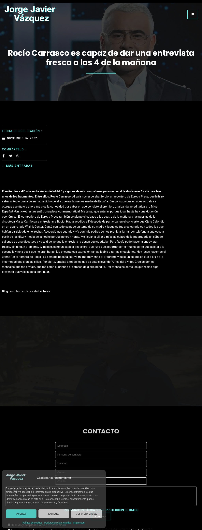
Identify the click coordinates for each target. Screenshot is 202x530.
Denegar (54, 513)
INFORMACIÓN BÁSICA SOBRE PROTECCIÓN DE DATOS (101, 465)
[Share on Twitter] (10, 154)
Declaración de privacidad (57, 522)
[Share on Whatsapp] (17, 154)
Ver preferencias (86, 513)
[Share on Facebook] (3, 154)
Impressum (79, 522)
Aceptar (21, 513)
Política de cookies (32, 522)
